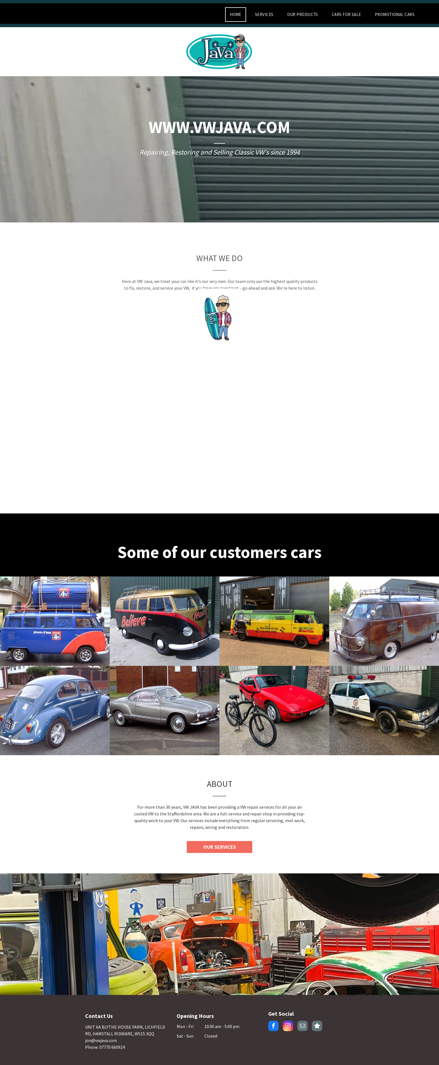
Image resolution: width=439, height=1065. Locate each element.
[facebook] (273, 1027)
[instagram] (288, 1027)
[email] (302, 1027)
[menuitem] (237, 14)
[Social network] (317, 1027)
